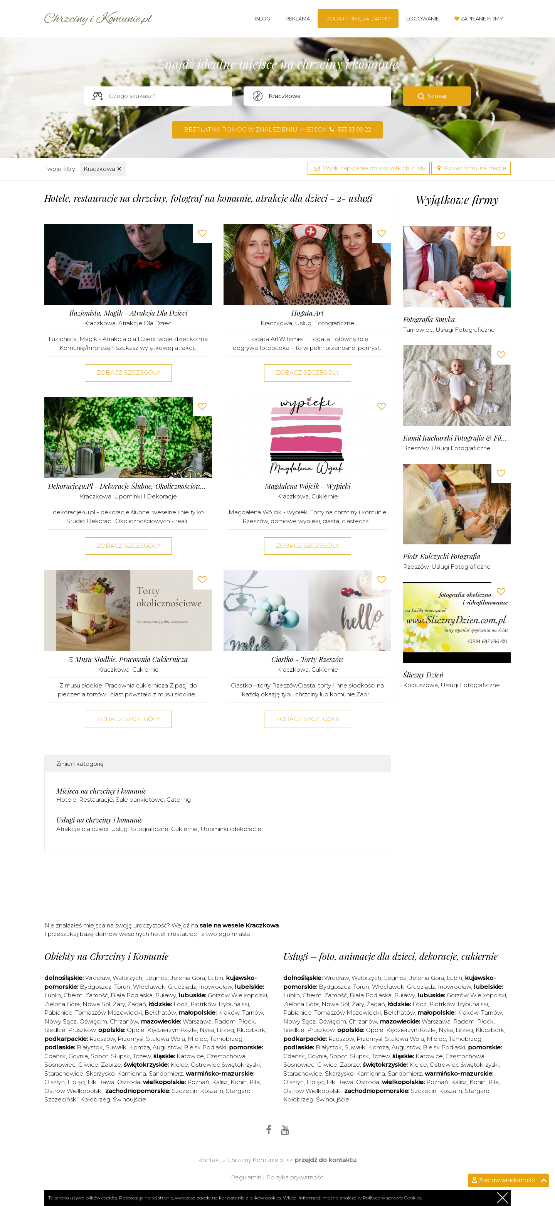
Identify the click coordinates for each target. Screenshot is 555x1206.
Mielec (197, 1038)
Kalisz (220, 1082)
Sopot (99, 1056)
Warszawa (197, 1021)
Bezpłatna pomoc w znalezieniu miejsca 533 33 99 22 (277, 129)
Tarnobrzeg (226, 1038)
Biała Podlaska (132, 995)
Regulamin (246, 1177)
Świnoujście (129, 1099)
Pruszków (82, 1030)
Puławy (165, 995)
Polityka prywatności (295, 1177)
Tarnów (252, 1012)
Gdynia (78, 1056)
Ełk (91, 1082)
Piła (254, 1082)
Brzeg (225, 1030)
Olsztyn (54, 1082)
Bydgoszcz (95, 986)
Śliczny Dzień (423, 675)
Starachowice (63, 1073)
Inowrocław (215, 986)
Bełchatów (160, 1012)
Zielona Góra (62, 1004)
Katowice (190, 1056)
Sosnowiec (60, 1064)
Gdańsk (55, 1056)
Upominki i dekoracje (145, 496)
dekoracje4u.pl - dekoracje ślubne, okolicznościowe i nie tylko (128, 486)
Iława (106, 1082)
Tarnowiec (418, 329)
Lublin (52, 995)
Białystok (90, 1047)
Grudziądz (182, 986)
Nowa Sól (96, 1004)
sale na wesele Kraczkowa (239, 925)
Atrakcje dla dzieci (145, 323)
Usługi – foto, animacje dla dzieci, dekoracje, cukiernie (390, 956)
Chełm (73, 995)
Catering (178, 799)
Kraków (228, 1012)
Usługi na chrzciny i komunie (99, 819)
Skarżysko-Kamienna (116, 1073)
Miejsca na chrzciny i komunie (101, 791)
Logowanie (422, 18)
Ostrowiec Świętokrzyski (225, 1064)
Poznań (198, 1082)
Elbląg (76, 1082)
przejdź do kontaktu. (325, 1160)
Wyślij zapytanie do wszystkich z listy (369, 168)
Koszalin (211, 1091)
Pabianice (58, 1012)
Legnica (156, 977)
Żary (119, 1004)
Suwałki (117, 1047)
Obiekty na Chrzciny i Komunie (106, 956)
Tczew (142, 1056)
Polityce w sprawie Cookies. (392, 1198)
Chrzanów (124, 1021)
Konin (238, 1082)
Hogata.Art (307, 313)
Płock (246, 1021)
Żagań (137, 1004)
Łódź (180, 1004)
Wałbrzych (127, 977)
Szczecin (184, 1091)
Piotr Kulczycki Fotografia (441, 556)
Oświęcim (93, 1021)
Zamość (96, 995)
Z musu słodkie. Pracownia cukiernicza (128, 659)
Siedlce (55, 1030)
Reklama (298, 18)
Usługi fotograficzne (324, 323)
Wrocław (97, 977)
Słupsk (120, 1056)
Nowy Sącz (60, 1021)
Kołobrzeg (95, 1099)
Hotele (66, 799)
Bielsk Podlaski (205, 1047)
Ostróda (128, 1082)
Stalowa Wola (165, 1038)
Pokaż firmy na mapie (471, 168)
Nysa (207, 1030)
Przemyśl (130, 1038)
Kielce (179, 1064)
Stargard (477, 1091)
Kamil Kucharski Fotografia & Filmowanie (457, 438)
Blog (262, 18)
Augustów (167, 1047)
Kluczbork (251, 1030)
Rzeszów (416, 448)
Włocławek (149, 986)
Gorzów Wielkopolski (237, 995)
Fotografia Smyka (429, 319)
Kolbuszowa (420, 685)
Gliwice (88, 1064)
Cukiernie (324, 496)
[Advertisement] (217, 889)
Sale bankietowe (140, 799)
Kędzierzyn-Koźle (172, 1030)
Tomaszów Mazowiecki (108, 1012)
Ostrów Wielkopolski (73, 1091)
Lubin (215, 977)
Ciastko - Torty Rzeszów (307, 659)
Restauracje (96, 799)
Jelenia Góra (187, 977)
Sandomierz (166, 1073)
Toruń (122, 986)
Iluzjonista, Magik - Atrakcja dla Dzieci (128, 313)
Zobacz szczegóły (128, 372)
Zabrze (111, 1064)
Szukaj (437, 96)
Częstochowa (226, 1056)
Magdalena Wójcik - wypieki (307, 486)
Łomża (140, 1047)
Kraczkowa (103, 168)
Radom (224, 1021)
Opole (136, 1030)
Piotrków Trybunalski (219, 1004)
